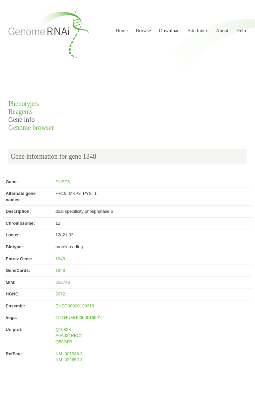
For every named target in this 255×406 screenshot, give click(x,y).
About (222, 30)
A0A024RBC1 (68, 335)
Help (241, 30)
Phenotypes (23, 103)
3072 (60, 293)
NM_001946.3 (69, 353)
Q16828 (63, 329)
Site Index (198, 30)
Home (122, 30)
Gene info (21, 119)
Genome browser (31, 127)
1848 (60, 258)
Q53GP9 (63, 341)
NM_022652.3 (69, 359)
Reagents (20, 111)
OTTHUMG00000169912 (79, 317)
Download (169, 30)
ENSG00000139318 (74, 305)
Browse (143, 30)
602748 (62, 282)
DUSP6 (62, 181)
